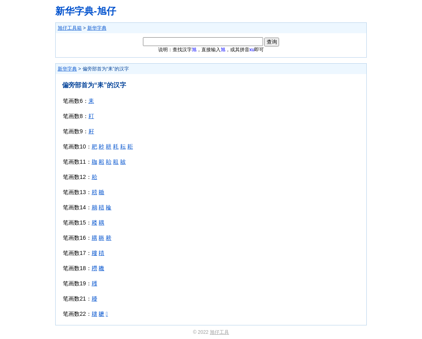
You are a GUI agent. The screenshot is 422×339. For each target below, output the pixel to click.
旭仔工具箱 (70, 28)
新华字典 (97, 28)
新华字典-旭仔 (85, 11)
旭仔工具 (219, 332)
